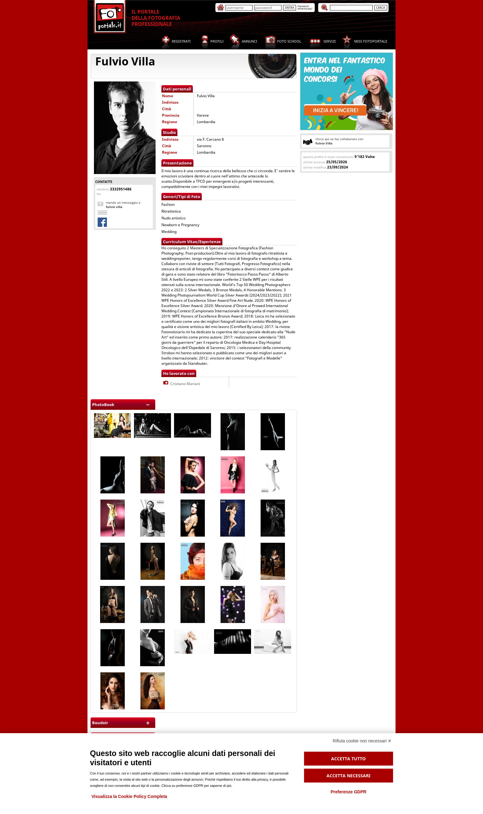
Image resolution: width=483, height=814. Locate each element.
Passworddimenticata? (305, 7)
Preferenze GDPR (348, 791)
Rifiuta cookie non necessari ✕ (362, 740)
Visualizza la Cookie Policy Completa (129, 796)
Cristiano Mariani (181, 383)
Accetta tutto (348, 759)
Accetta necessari (348, 776)
